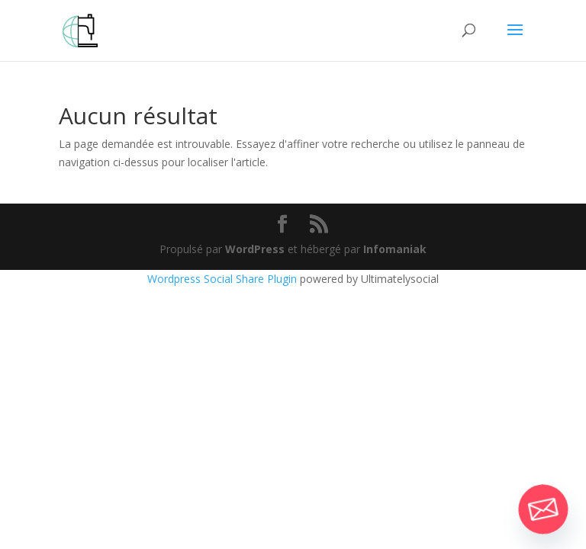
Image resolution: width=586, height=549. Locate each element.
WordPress (255, 249)
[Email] (543, 509)
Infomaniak (395, 249)
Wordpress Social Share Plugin (223, 278)
